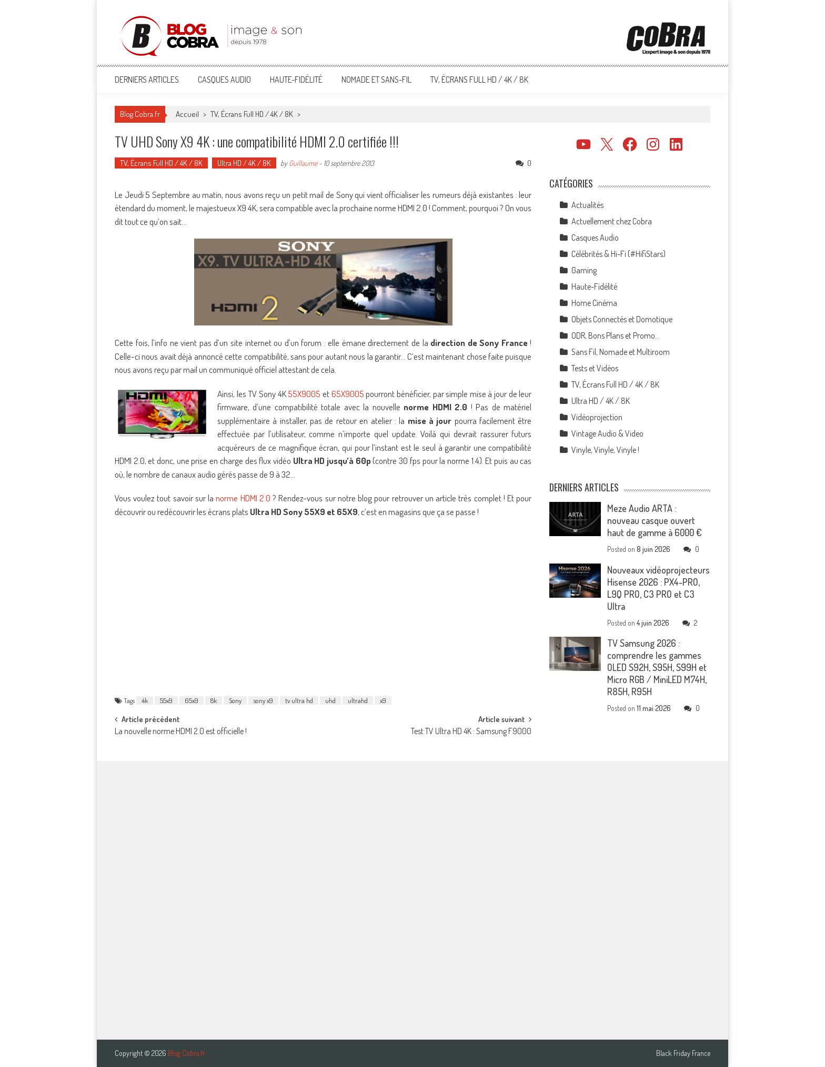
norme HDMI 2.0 (243, 497)
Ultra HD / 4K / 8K (244, 163)
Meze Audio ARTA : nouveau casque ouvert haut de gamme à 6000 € (654, 520)
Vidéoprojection (596, 417)
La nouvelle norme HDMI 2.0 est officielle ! (181, 732)
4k (145, 700)
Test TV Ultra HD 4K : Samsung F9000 (471, 732)
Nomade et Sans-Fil (376, 79)
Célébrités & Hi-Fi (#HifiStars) (618, 254)
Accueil (187, 114)
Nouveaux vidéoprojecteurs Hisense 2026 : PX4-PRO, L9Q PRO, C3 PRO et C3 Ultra (658, 588)
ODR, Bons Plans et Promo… (615, 335)
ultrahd (358, 700)
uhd (330, 700)
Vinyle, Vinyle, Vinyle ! (605, 449)
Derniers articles (147, 79)
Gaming (584, 270)
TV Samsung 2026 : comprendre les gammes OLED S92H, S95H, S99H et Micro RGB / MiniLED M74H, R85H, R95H (657, 667)
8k (213, 700)
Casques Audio (224, 79)
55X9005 (304, 393)
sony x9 (263, 700)
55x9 (166, 700)
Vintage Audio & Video (607, 433)
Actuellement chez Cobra (611, 221)
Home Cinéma (594, 303)
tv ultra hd (299, 700)
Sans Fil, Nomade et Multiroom (620, 352)
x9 (383, 700)
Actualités (587, 205)
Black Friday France (683, 1053)
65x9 (191, 700)
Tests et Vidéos (594, 368)
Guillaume (303, 163)
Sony (235, 700)
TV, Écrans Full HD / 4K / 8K (479, 79)
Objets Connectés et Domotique (621, 319)
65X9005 (347, 393)
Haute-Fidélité (296, 79)
